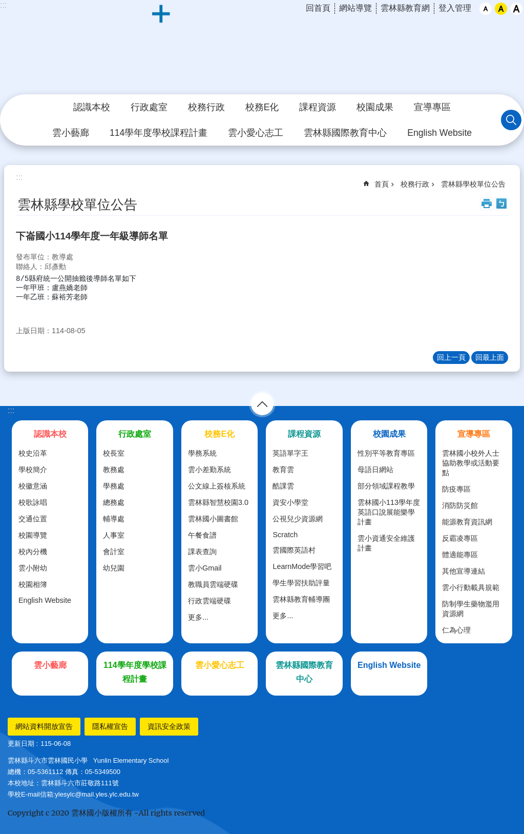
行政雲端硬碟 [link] (209, 601)
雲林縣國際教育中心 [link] (345, 133)
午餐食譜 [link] (202, 535)
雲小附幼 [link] (32, 568)
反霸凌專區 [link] (460, 538)
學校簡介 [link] (32, 469)
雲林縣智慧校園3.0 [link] (218, 502)
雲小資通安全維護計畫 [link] (386, 543)
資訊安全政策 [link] (169, 726)
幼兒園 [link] (113, 568)
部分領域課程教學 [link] (386, 486)
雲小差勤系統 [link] (209, 469)
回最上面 (489, 357)
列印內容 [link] (486, 203)
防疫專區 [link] (456, 489)
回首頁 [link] (318, 8)
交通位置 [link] (32, 519)
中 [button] (501, 9)
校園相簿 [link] (32, 584)
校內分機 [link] (32, 551)
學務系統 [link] (202, 453)
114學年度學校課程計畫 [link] (158, 133)
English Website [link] (439, 133)
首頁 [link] (381, 184)
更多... (198, 617)
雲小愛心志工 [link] (255, 133)
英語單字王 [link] (290, 453)
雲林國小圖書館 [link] (213, 519)
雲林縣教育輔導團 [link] (301, 599)
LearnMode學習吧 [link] (302, 566)
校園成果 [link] (375, 107)
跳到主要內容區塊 (5, 5)
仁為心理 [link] (456, 630)
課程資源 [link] (317, 107)
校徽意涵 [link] (32, 486)
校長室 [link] (113, 453)
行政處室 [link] (149, 107)
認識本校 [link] (91, 107)
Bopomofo (501, 203)
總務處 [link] (113, 502)
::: (11, 410)
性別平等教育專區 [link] (386, 453)
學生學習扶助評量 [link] (301, 583)
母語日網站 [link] (375, 469)
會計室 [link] (113, 551)
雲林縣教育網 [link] (405, 8)
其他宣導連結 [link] (463, 571)
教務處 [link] (113, 469)
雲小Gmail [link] (205, 568)
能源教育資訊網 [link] (467, 522)
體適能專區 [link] (460, 555)
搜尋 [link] (511, 120)
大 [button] (516, 9)
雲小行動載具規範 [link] (470, 587)
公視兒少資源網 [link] (298, 519)
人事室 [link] (113, 535)
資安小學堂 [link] (290, 502)
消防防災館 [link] (460, 505)
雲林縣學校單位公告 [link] (473, 184)
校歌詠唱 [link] (32, 502)
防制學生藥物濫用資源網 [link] (470, 609)
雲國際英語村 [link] (294, 550)
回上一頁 (451, 357)
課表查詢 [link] (202, 551)
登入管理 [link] (454, 8)
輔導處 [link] (113, 519)
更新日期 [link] (21, 743)
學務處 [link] (113, 486)
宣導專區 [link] (432, 107)
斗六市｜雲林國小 (262, 47)
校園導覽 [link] (32, 535)
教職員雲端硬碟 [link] (213, 584)
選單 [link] (262, 404)
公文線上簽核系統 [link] (216, 486)
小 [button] (485, 9)
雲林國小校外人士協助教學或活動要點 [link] (470, 463)
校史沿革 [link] (32, 453)
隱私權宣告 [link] (110, 726)
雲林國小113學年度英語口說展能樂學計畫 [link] (389, 512)
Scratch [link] (285, 535)
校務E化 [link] (262, 107)
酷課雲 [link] (283, 486)
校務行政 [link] (206, 107)
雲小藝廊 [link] (70, 133)
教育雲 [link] (283, 469)
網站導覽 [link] (355, 8)
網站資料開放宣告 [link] (44, 726)
